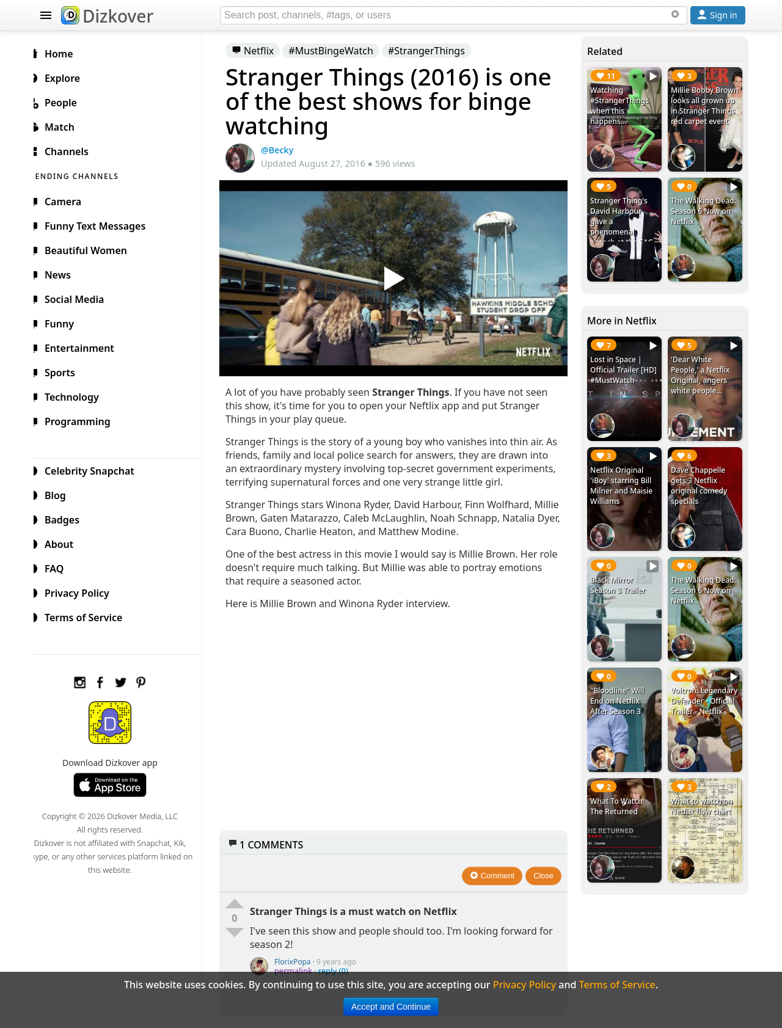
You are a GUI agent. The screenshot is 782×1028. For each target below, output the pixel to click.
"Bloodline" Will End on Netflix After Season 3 (620, 689)
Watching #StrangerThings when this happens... (622, 105)
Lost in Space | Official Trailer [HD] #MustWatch (626, 365)
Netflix (262, 50)
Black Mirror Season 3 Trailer (620, 576)
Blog (61, 493)
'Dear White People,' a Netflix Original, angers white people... (702, 371)
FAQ (60, 567)
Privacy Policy (83, 591)
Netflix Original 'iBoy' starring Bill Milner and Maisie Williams (624, 479)
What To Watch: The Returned (620, 792)
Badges (68, 518)
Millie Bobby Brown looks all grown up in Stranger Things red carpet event (701, 111)
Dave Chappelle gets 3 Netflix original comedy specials (701, 479)
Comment (495, 881)
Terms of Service (89, 615)
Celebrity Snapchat (96, 469)
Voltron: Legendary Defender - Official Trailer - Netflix (706, 689)
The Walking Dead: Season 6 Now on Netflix (705, 208)
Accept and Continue (391, 1007)
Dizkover (107, 15)
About (65, 542)
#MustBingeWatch (341, 50)
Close (547, 881)
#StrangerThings (436, 50)
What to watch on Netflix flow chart (703, 792)
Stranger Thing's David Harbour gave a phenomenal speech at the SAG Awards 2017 (624, 224)
